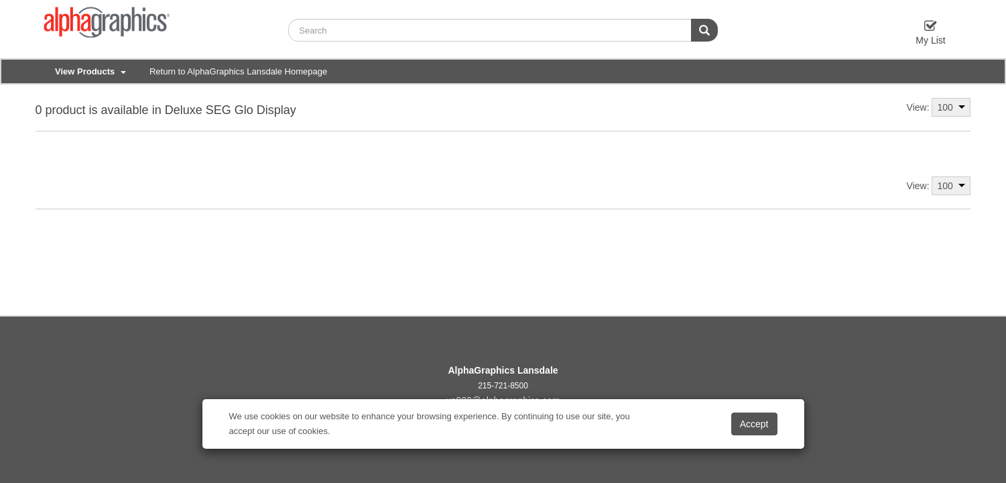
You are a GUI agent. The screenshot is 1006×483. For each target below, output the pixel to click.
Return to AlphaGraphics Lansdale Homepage (238, 71)
